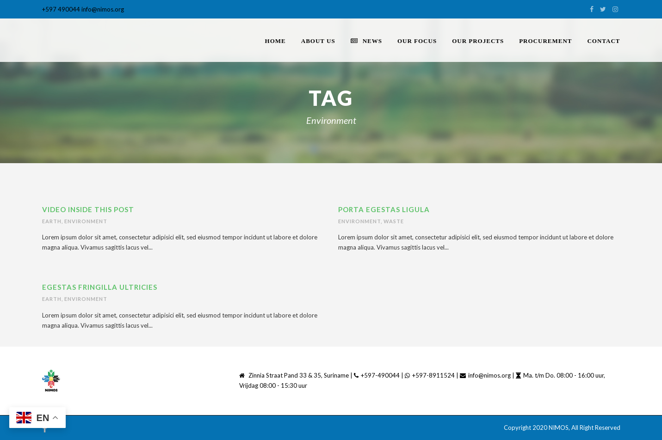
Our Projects (478, 40)
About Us (318, 40)
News (366, 40)
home (275, 40)
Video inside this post (88, 209)
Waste (394, 221)
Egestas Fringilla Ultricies (99, 287)
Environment (85, 221)
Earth (52, 221)
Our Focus (417, 40)
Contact (603, 40)
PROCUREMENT (545, 40)
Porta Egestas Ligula (384, 209)
